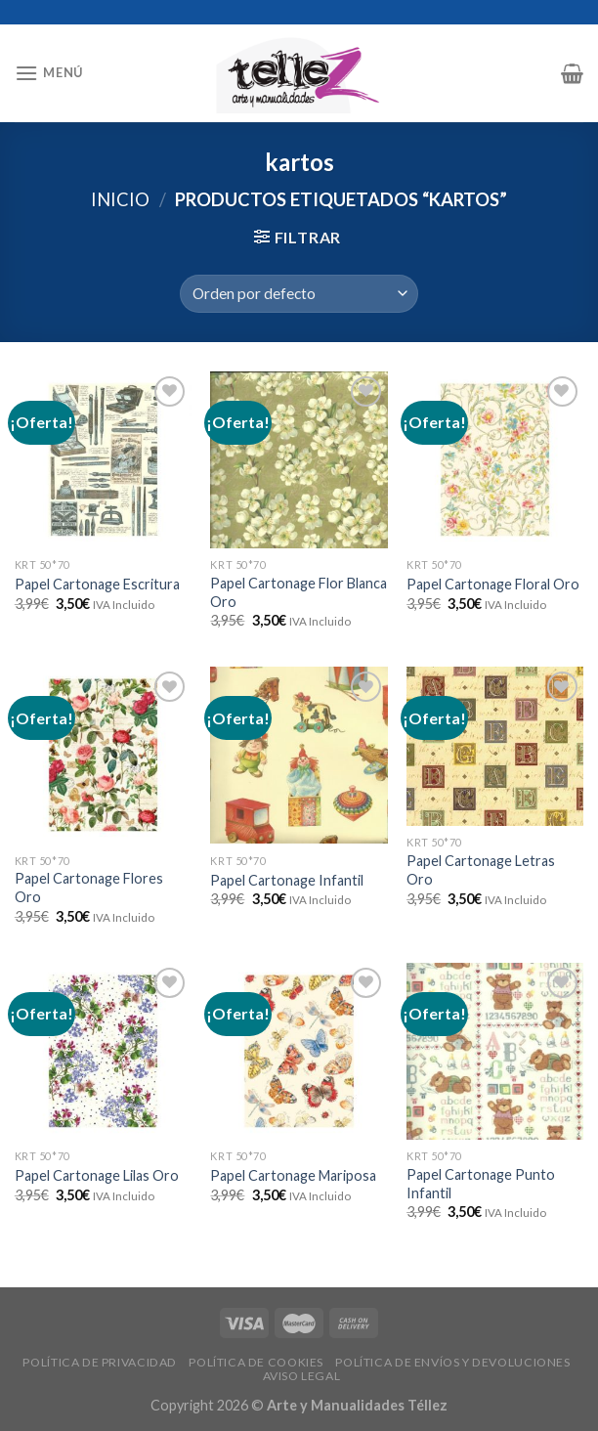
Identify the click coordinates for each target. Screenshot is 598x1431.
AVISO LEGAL (302, 1375)
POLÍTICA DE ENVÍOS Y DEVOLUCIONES (452, 1362)
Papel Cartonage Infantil (286, 880)
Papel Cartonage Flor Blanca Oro (298, 592)
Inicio (120, 199)
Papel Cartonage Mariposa (293, 1175)
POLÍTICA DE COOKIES (256, 1362)
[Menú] (49, 73)
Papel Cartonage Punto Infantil (480, 1183)
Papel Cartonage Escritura (97, 584)
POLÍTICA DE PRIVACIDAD (99, 1362)
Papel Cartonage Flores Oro (89, 887)
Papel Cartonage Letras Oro (480, 870)
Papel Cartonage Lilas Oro (97, 1175)
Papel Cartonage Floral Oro (492, 584)
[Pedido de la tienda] (298, 294)
